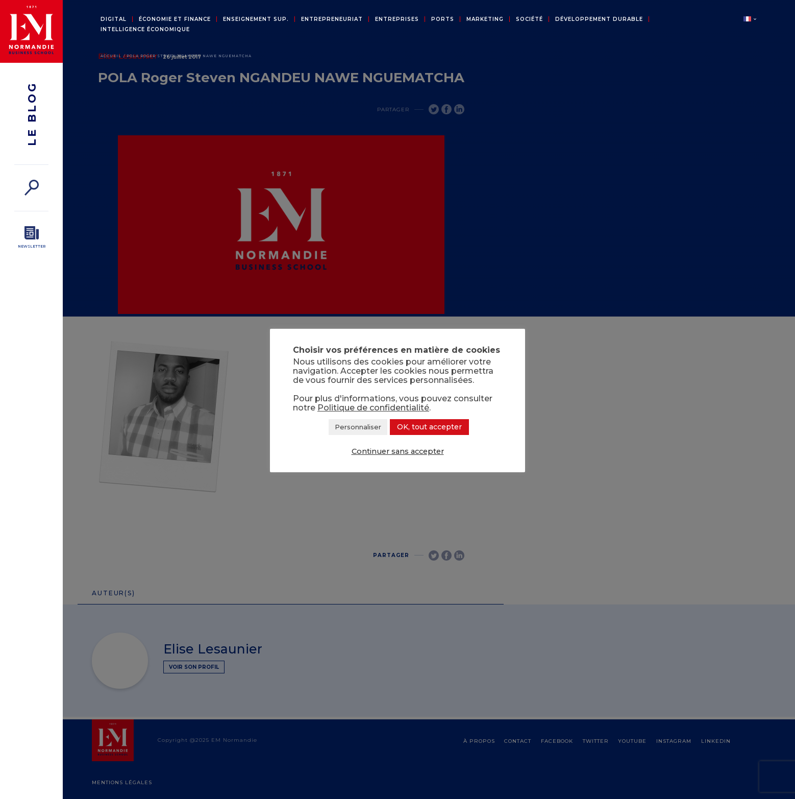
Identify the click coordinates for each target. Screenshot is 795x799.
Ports (442, 19)
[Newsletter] (31, 237)
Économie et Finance (175, 19)
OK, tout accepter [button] (429, 426)
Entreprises (397, 19)
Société (529, 19)
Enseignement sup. (256, 19)
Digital (114, 19)
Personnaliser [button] (358, 427)
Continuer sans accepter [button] (398, 451)
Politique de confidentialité (373, 408)
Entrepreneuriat (332, 19)
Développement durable (599, 19)
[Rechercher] (31, 187)
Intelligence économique (145, 29)
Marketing (485, 19)
